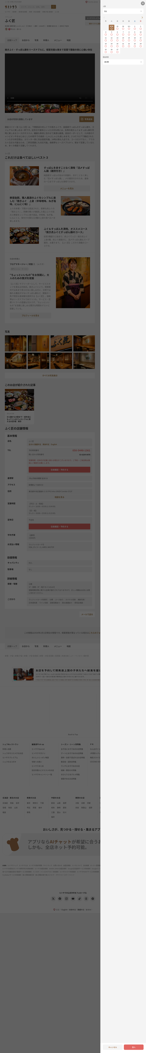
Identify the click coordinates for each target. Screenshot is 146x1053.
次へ (133, 1047)
